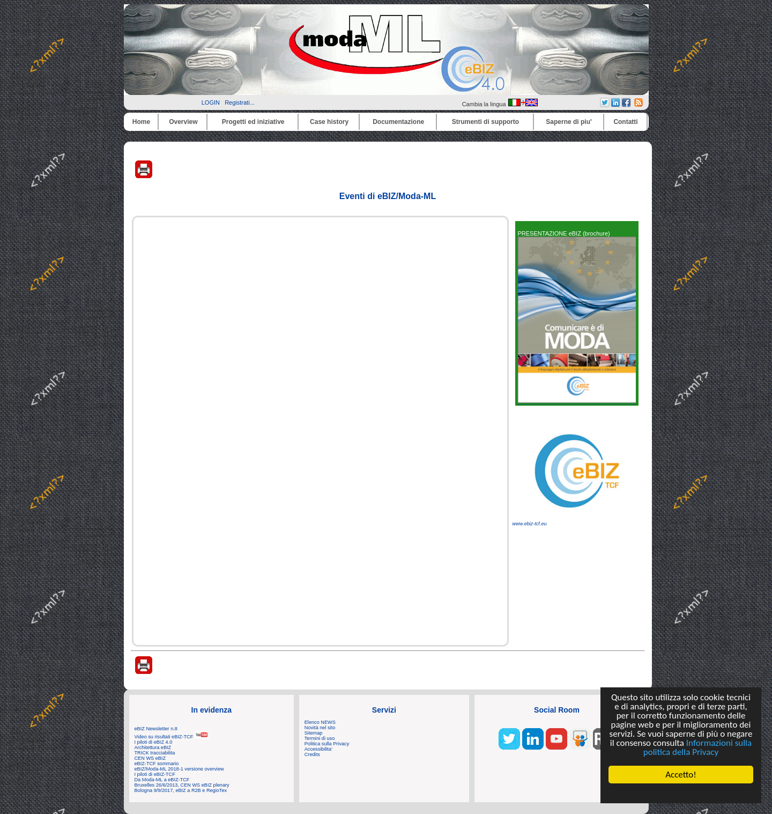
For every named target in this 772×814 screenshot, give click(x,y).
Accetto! (680, 774)
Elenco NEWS (320, 722)
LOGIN (211, 102)
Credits (312, 754)
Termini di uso (320, 738)
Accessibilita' (318, 749)
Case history (329, 122)
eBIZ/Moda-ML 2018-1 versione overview (179, 769)
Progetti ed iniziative (253, 122)
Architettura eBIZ (153, 747)
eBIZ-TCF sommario (157, 763)
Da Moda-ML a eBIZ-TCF (162, 779)
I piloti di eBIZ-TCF (155, 774)
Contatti (625, 122)
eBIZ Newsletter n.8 (156, 728)
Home (141, 122)
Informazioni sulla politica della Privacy (697, 747)
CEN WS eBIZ (150, 758)
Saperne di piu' (569, 122)
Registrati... (240, 102)
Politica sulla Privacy (327, 743)
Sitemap (314, 733)
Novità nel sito (320, 727)
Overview (183, 122)
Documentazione (398, 122)
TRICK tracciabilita (155, 753)
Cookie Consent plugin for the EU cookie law (681, 793)
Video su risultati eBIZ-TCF (172, 736)
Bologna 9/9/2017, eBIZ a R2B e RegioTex (181, 790)
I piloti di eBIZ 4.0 (154, 742)
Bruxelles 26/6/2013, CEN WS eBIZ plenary (182, 785)
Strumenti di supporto (485, 122)
